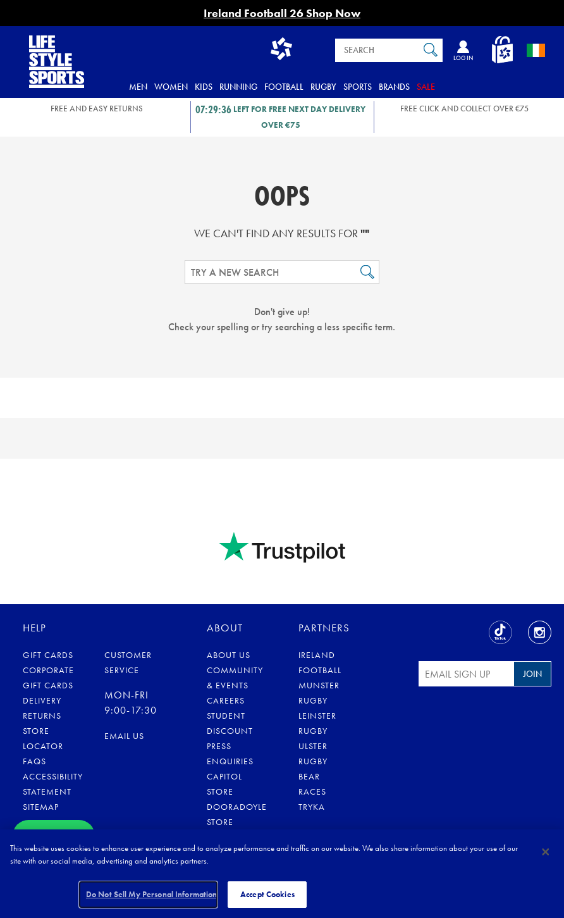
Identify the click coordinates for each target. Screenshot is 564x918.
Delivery (42, 700)
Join (532, 673)
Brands (394, 86)
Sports (357, 86)
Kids (203, 86)
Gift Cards (48, 655)
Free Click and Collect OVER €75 (464, 108)
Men (138, 86)
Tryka (311, 806)
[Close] (545, 851)
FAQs (34, 761)
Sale (426, 86)
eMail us (124, 735)
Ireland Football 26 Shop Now (282, 13)
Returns (42, 715)
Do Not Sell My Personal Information (152, 894)
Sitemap (41, 806)
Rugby (323, 86)
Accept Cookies (267, 894)
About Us (228, 655)
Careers (226, 700)
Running (238, 86)
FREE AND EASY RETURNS (97, 108)
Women (171, 86)
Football (283, 86)
